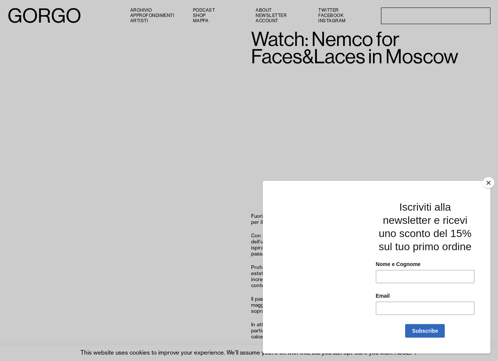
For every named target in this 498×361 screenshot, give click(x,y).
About (264, 10)
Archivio (141, 10)
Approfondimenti (152, 16)
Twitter (328, 10)
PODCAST (204, 10)
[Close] (488, 182)
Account (267, 21)
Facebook (331, 16)
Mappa (201, 21)
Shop (199, 16)
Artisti (139, 21)
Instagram (332, 21)
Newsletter (271, 16)
